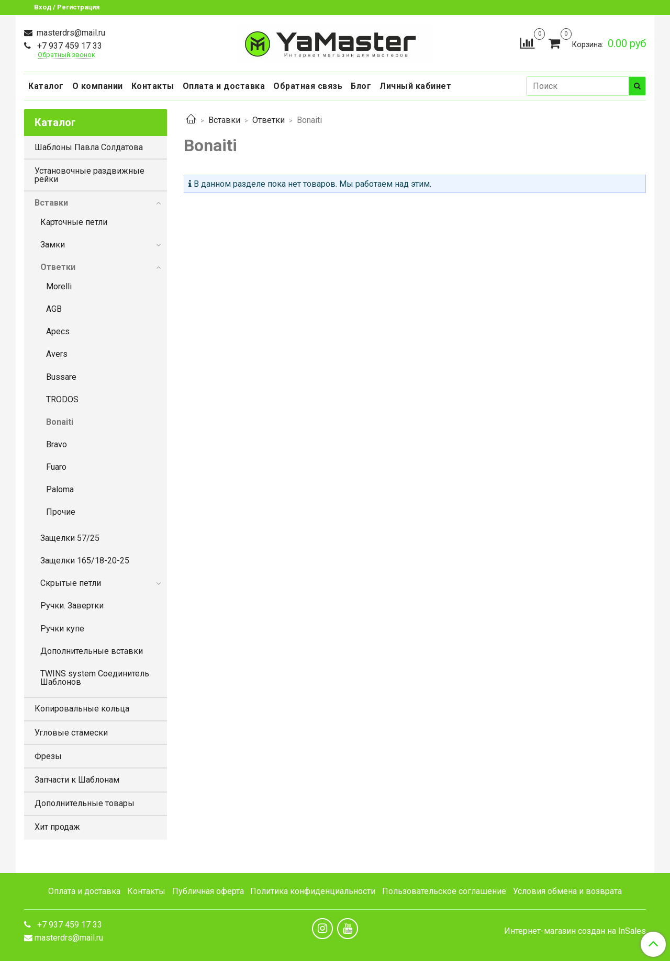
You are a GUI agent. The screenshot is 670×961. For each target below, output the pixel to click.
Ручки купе (62, 629)
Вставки (224, 120)
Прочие (60, 512)
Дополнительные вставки (91, 651)
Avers (57, 354)
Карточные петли (73, 222)
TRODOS (62, 399)
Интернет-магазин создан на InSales (575, 931)
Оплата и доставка (224, 86)
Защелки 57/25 (69, 538)
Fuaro (56, 467)
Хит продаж (57, 827)
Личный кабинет (415, 86)
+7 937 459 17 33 (68, 46)
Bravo (56, 444)
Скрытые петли (70, 583)
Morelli (59, 286)
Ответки (268, 120)
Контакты (152, 86)
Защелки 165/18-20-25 (84, 561)
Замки (52, 245)
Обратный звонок (66, 55)
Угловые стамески (71, 733)
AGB (54, 309)
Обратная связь (307, 86)
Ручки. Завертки (72, 605)
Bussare (61, 377)
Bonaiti (59, 422)
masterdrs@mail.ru (70, 33)
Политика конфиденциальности (312, 891)
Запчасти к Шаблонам (77, 780)
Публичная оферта (208, 891)
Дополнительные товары (85, 803)
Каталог (46, 86)
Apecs (58, 331)
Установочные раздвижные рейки (89, 175)
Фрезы (48, 756)
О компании (97, 86)
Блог (361, 86)
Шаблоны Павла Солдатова (89, 147)
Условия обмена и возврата (567, 891)
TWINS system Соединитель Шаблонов (94, 678)
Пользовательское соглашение (444, 891)
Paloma (60, 489)
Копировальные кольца (82, 709)
